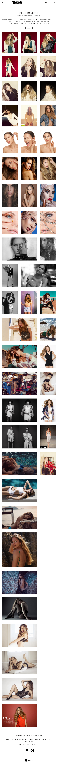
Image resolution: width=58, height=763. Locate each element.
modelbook (28, 15)
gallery (29, 28)
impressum (21, 744)
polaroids (36, 15)
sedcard (20, 15)
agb (28, 744)
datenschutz (36, 744)
